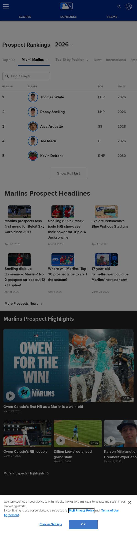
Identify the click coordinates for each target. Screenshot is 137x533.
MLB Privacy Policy (81, 510)
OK (83, 524)
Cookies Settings (51, 524)
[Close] (130, 502)
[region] (68, 514)
